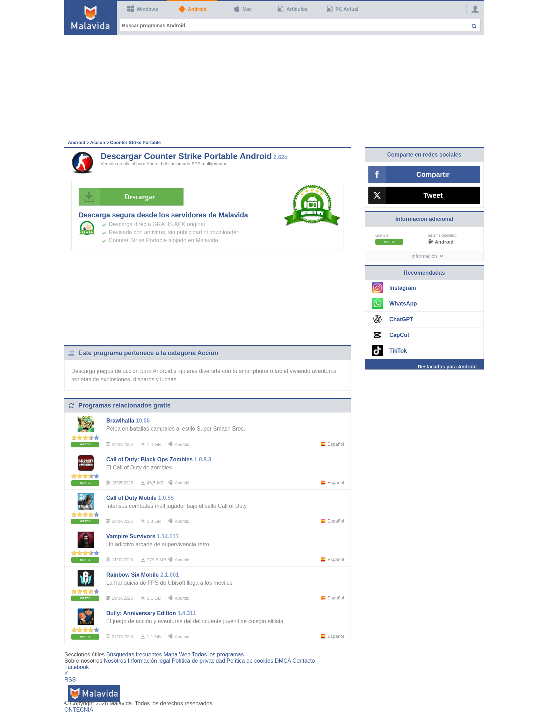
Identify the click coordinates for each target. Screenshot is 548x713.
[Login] (473, 8)
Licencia (381, 235)
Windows (142, 8)
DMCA (283, 661)
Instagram (402, 288)
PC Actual (342, 8)
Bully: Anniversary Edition (141, 613)
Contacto (304, 661)
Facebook (76, 667)
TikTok (398, 351)
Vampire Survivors (131, 536)
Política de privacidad (198, 661)
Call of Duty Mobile (131, 498)
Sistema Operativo (442, 235)
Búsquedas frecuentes (134, 654)
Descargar (119, 196)
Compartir (433, 174)
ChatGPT (401, 319)
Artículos (292, 8)
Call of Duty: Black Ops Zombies (149, 459)
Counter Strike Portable (135, 142)
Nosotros (115, 661)
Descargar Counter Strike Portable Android (186, 156)
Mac (242, 8)
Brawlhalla (120, 421)
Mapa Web (177, 654)
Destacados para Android (447, 366)
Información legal (149, 661)
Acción (97, 142)
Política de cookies (249, 661)
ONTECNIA (78, 710)
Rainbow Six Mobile (132, 575)
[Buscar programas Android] (300, 25)
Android (193, 9)
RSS (70, 680)
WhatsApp (403, 304)
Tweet (432, 195)
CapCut (399, 335)
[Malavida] (90, 17)
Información (424, 256)
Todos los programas (218, 654)
